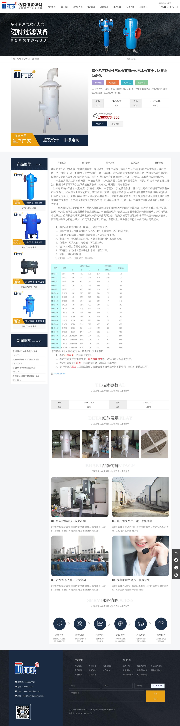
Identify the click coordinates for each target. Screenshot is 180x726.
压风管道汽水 (156, 672)
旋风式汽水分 (142, 672)
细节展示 (110, 166)
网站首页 (51, 7)
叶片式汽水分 (128, 677)
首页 (27, 59)
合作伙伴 (130, 7)
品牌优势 (135, 166)
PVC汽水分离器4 (59, 377)
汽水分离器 (77, 7)
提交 (156, 697)
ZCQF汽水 (127, 668)
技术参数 (86, 166)
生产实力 (117, 7)
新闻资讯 (104, 7)
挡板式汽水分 (142, 668)
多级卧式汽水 (156, 668)
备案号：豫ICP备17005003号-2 (81, 715)
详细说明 (62, 166)
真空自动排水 (142, 677)
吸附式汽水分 (128, 672)
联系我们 (143, 7)
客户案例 (91, 7)
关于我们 (64, 7)
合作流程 (159, 166)
